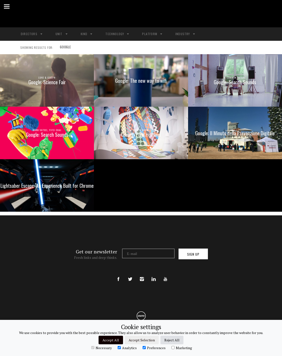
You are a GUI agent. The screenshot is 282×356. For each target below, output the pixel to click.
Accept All (110, 340)
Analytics (127, 348)
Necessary (101, 348)
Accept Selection (142, 340)
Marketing (181, 348)
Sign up (193, 254)
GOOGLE (65, 47)
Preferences (154, 348)
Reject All (172, 340)
